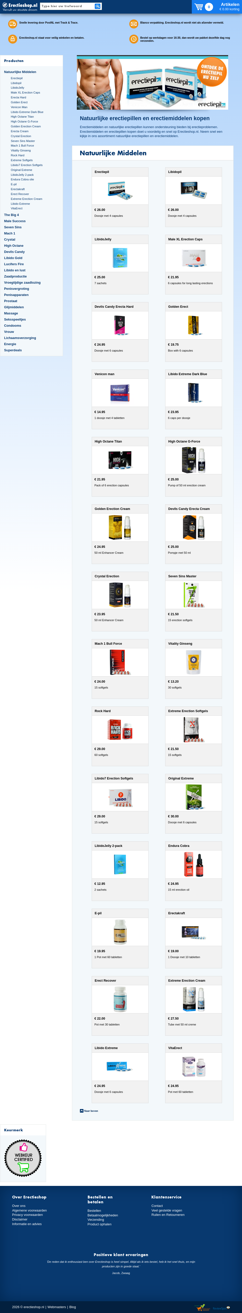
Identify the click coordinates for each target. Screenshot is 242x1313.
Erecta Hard (18, 97)
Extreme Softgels (22, 160)
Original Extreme (21, 169)
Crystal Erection (21, 136)
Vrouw (9, 332)
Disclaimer (19, 1219)
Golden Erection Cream (26, 126)
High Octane (14, 246)
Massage (11, 313)
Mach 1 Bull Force (22, 145)
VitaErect (16, 208)
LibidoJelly (17, 87)
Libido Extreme (20, 203)
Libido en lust (14, 270)
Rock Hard (17, 155)
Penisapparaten (16, 295)
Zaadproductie (15, 276)
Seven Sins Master (23, 140)
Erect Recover (20, 194)
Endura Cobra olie (22, 179)
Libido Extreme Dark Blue (27, 112)
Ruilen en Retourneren (167, 1215)
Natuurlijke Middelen (20, 72)
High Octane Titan (22, 116)
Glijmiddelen (14, 307)
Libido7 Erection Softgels (27, 165)
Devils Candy (14, 252)
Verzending (96, 1220)
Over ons (18, 1206)
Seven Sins (13, 227)
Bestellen (94, 1211)
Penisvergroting (16, 289)
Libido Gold (13, 258)
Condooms (12, 325)
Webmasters (57, 1307)
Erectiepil (17, 78)
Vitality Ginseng (21, 150)
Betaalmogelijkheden (103, 1215)
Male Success (15, 221)
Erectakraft (18, 189)
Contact (157, 1206)
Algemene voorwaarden (29, 1210)
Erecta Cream (19, 131)
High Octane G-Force (24, 121)
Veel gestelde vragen (166, 1210)
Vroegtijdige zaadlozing (22, 282)
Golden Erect (19, 102)
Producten (14, 60)
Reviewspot (221, 1308)
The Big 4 (11, 215)
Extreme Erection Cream (26, 198)
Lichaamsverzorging (20, 338)
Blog (72, 1307)
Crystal (9, 239)
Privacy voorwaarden (27, 1215)
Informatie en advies (27, 1224)
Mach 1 (9, 233)
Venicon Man (19, 107)
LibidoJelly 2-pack (22, 174)
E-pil (13, 184)
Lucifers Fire (14, 264)
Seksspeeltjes (15, 319)
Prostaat (10, 301)
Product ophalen (99, 1224)
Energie (10, 344)
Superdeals (13, 350)
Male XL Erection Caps (25, 92)
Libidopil (16, 83)
